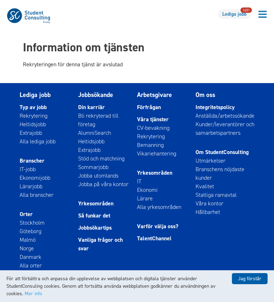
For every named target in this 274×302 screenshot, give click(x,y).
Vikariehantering (156, 153)
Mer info (33, 293)
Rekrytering (33, 115)
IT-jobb (28, 169)
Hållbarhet (208, 212)
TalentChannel (154, 238)
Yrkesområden (95, 203)
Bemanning (150, 145)
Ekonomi (147, 190)
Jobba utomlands (98, 175)
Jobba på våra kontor (103, 184)
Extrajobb (31, 133)
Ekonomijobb (35, 177)
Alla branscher (37, 195)
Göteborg (30, 231)
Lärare (145, 198)
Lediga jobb (236, 13)
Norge (27, 248)
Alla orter (31, 265)
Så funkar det (94, 215)
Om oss (205, 95)
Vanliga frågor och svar (100, 244)
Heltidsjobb (33, 124)
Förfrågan (149, 107)
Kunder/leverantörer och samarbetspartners (225, 129)
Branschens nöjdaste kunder (220, 173)
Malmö (28, 240)
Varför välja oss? (157, 226)
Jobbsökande (95, 95)
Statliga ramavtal (216, 195)
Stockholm (32, 222)
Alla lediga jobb (38, 141)
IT (139, 181)
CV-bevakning (153, 128)
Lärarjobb (31, 186)
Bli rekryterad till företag (98, 120)
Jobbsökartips (95, 227)
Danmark (30, 257)
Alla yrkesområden (159, 207)
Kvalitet (205, 186)
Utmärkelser (210, 160)
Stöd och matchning (101, 158)
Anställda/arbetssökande (225, 115)
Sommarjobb (93, 167)
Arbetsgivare (154, 95)
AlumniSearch (94, 133)
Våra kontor (209, 203)
